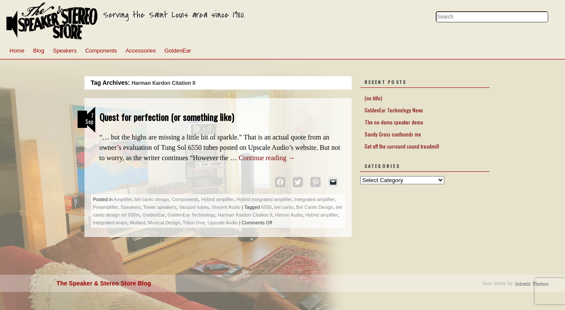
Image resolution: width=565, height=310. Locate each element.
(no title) (373, 98)
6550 (266, 207)
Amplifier (123, 199)
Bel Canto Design (314, 207)
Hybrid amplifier (217, 199)
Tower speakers (159, 207)
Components (101, 50)
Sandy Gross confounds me (393, 134)
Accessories (140, 50)
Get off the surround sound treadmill (402, 146)
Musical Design (164, 222)
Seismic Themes (531, 283)
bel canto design (151, 199)
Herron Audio (289, 214)
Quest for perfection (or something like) (167, 117)
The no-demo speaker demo (394, 122)
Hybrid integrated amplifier (264, 199)
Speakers (65, 50)
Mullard (137, 222)
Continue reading (267, 157)
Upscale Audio (223, 222)
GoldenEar (177, 50)
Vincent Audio (226, 207)
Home (17, 50)
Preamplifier (105, 207)
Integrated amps (110, 222)
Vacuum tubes (194, 207)
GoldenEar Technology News (394, 110)
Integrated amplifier (314, 199)
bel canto (284, 207)
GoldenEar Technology (191, 214)
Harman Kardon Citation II (245, 214)
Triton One (194, 222)
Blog (38, 50)
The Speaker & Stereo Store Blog (103, 283)
